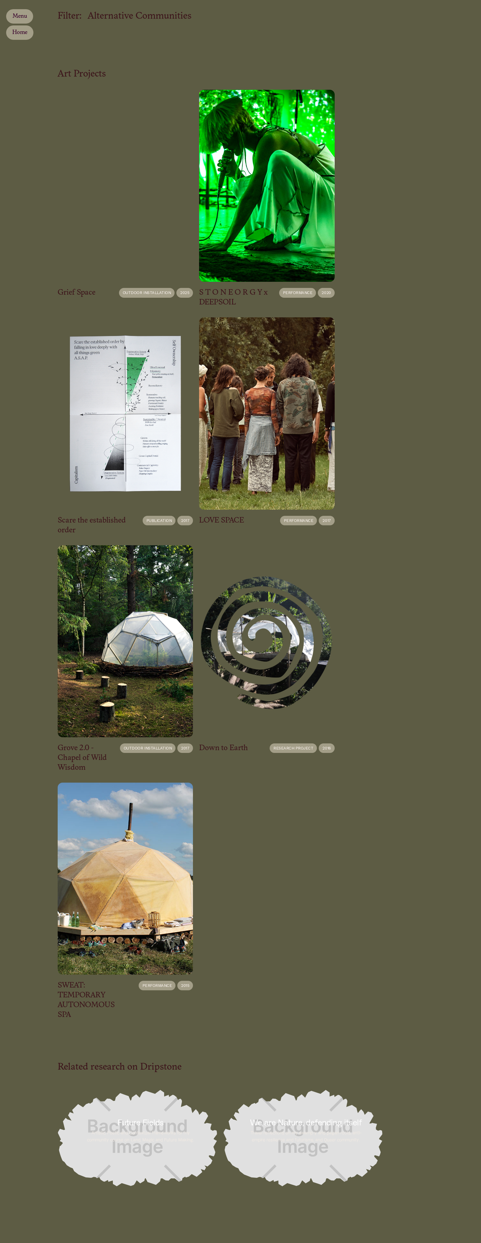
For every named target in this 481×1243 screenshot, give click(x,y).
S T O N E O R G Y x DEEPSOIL (233, 297)
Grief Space (76, 293)
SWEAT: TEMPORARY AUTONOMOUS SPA (86, 1000)
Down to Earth (223, 748)
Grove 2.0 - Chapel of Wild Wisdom (82, 758)
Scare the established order (92, 525)
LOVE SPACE (221, 520)
